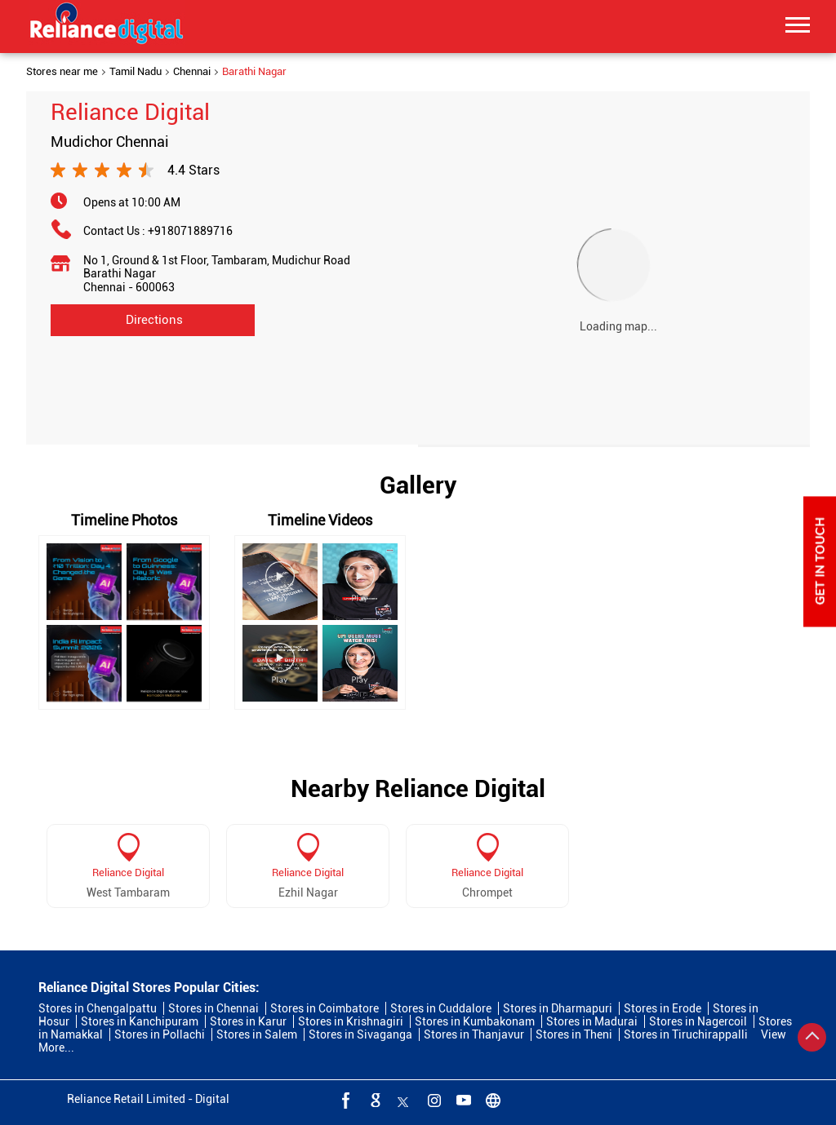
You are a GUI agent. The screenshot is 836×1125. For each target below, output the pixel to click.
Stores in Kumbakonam (475, 1021)
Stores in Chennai (213, 1008)
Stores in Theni (574, 1034)
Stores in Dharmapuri (557, 1008)
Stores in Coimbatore (324, 1008)
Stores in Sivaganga (360, 1034)
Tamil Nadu (135, 72)
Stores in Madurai (592, 1021)
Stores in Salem (256, 1034)
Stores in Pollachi (159, 1034)
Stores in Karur (248, 1021)
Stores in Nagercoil (698, 1021)
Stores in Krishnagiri (350, 1021)
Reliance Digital (128, 872)
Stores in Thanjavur (474, 1034)
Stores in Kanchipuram (139, 1021)
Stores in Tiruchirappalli (686, 1034)
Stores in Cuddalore (440, 1008)
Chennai (192, 72)
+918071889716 (190, 230)
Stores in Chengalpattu (97, 1008)
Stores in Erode (662, 1008)
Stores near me (62, 72)
